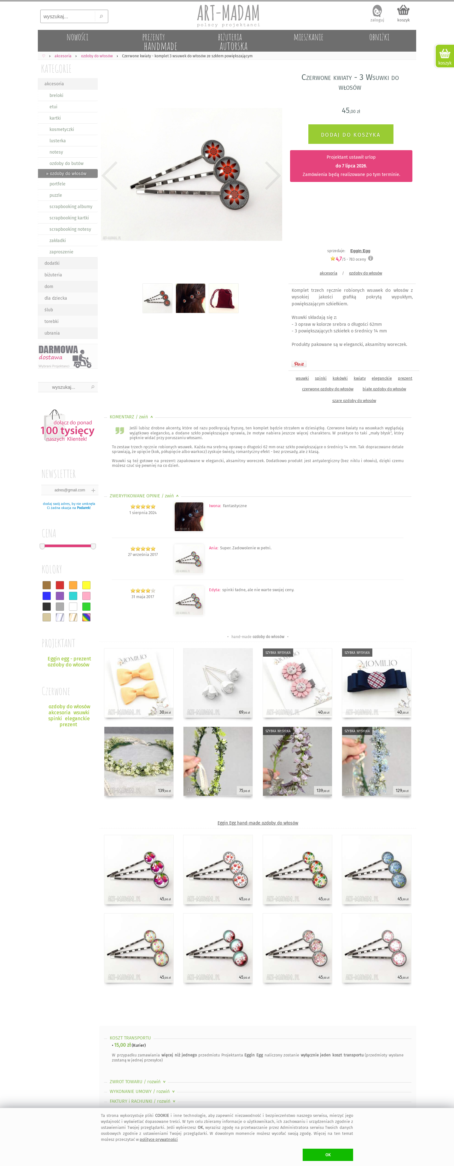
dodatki (52, 263)
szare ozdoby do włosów (354, 400)
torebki (51, 321)
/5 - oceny (348, 259)
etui (53, 107)
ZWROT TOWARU (138, 1081)
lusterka (57, 141)
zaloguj (377, 20)
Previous (109, 176)
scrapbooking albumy (70, 206)
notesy (56, 152)
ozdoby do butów (66, 163)
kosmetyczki (61, 129)
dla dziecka (55, 298)
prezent (405, 378)
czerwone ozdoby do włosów (327, 389)
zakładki (57, 240)
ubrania (52, 333)
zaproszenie (61, 252)
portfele (57, 184)
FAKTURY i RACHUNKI (143, 1101)
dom (48, 286)
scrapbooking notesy (70, 229)
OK (328, 1154)
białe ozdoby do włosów (384, 389)
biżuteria (53, 275)
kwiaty (360, 378)
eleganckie (382, 378)
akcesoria (54, 84)
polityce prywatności (159, 1139)
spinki (321, 378)
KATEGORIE (56, 68)
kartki (55, 118)
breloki (56, 95)
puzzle (55, 195)
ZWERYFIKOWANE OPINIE (145, 496)
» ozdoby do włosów (66, 173)
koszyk (403, 20)
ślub (48, 310)
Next (272, 176)
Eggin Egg (360, 250)
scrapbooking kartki (69, 218)
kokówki (340, 378)
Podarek (83, 508)
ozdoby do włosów (365, 273)
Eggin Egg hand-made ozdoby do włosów (258, 823)
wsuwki (302, 378)
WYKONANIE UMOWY (143, 1091)
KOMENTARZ (132, 417)
